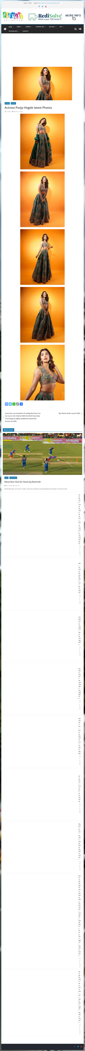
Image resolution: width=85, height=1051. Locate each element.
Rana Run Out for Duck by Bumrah (49, 3)
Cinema (28, 27)
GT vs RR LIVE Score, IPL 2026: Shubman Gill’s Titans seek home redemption (80, 519)
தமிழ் (10, 27)
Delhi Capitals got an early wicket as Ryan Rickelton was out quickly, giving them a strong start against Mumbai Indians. (80, 916)
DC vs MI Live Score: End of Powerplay (80, 788)
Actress (7, 103)
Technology (13, 31)
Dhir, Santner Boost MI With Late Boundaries (80, 577)
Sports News (13, 477)
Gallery (51, 27)
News (19, 27)
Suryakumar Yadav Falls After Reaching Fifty (80, 630)
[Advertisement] (42, 53)
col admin (8, 111)
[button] (13, 26)
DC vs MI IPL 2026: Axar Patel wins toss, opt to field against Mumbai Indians (80, 997)
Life (60, 27)
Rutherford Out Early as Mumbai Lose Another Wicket (80, 736)
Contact (25, 31)
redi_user (17, 485)
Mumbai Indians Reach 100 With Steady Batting (80, 683)
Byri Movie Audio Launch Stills (70, 413)
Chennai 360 (40, 27)
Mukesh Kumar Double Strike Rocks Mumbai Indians (80, 841)
